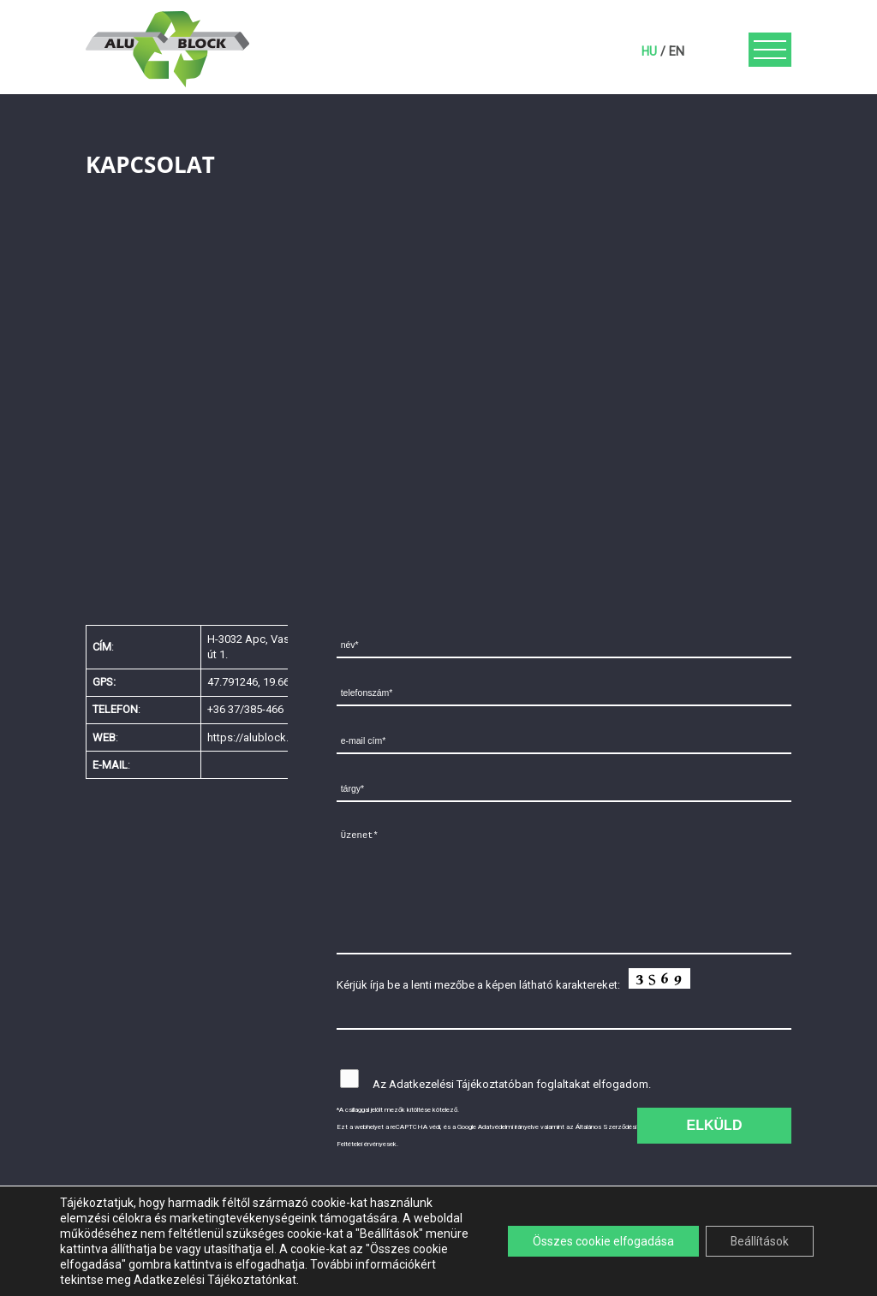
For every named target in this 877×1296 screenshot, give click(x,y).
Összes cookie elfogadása (599, 1241)
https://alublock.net (255, 737)
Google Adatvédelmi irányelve (498, 1127)
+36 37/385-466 (245, 709)
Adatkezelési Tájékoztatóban (461, 1084)
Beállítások (758, 1241)
